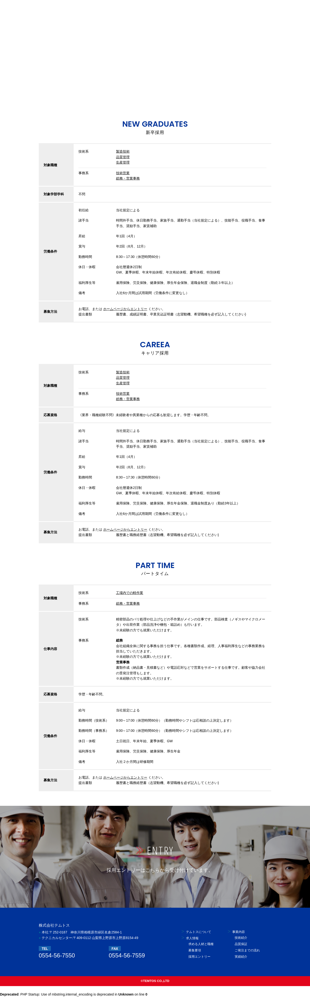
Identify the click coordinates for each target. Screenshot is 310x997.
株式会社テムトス (57, 9)
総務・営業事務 (128, 178)
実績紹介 (241, 956)
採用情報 (133, 9)
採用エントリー (249, 9)
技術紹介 (241, 937)
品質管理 (123, 157)
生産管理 (123, 162)
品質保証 (241, 944)
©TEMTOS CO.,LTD (155, 981)
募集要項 (194, 950)
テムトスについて (100, 9)
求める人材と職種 (201, 944)
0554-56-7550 (57, 955)
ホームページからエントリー (125, 309)
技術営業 (123, 173)
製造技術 (123, 151)
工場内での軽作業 (129, 593)
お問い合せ (212, 9)
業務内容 (164, 9)
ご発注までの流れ (247, 950)
